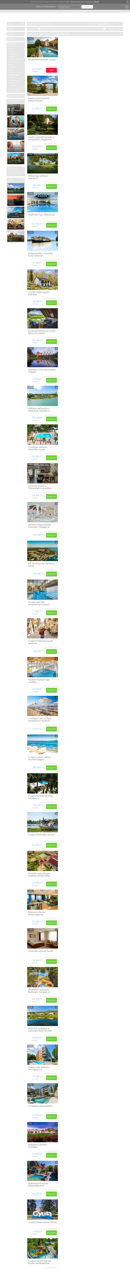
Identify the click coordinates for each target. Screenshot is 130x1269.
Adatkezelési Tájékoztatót (42, 631)
